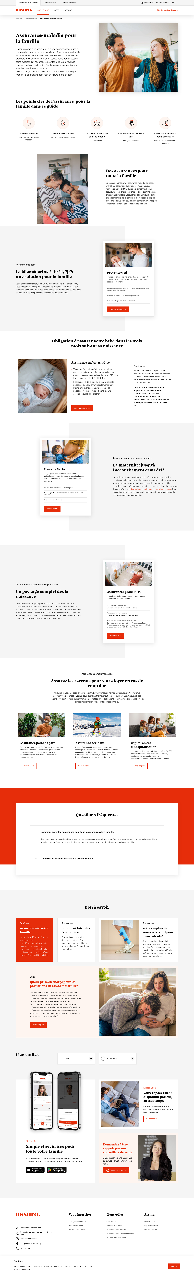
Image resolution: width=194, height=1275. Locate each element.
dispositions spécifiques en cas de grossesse (151, 489)
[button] (167, 10)
